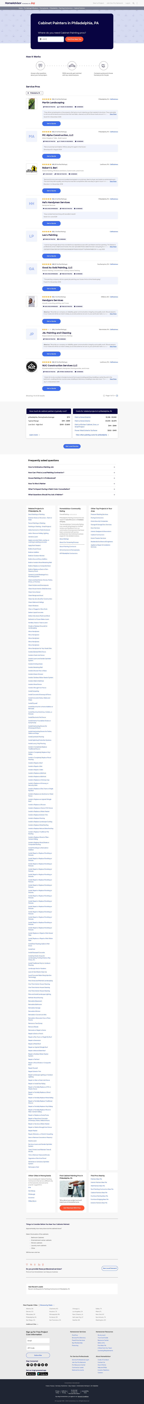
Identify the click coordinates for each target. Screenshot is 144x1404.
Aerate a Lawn (33, 537)
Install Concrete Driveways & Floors (39, 694)
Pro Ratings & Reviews (31, 8)
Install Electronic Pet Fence (37, 717)
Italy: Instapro (72, 1386)
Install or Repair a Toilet (35, 770)
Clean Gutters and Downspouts (38, 585)
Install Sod (31, 949)
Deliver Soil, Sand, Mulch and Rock (39, 616)
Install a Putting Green (35, 664)
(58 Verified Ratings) (60, 164)
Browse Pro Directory (79, 1338)
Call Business (114, 99)
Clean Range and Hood (35, 595)
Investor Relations (103, 1370)
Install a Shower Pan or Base (37, 671)
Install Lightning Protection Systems (39, 740)
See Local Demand (110, 1268)
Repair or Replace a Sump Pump (38, 1115)
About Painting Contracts (68, 546)
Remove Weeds (33, 1027)
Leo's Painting (49, 235)
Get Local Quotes (72, 446)
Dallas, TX (99, 1309)
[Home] (20, 3)
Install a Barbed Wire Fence (37, 652)
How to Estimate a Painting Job (71, 467)
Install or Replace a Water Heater (39, 811)
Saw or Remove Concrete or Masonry (40, 1137)
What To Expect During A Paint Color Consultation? (71, 489)
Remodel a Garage (34, 1008)
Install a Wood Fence (35, 684)
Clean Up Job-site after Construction (40, 599)
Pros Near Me (102, 1345)
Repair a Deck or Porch (35, 1033)
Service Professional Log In (80, 1360)
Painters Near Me (96, 1179)
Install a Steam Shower (35, 674)
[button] (72, 1304)
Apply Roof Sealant (34, 545)
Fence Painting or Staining (36, 523)
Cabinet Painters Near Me (99, 1192)
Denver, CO (29, 1311)
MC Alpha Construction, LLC (57, 135)
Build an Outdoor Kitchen (36, 556)
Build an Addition (33, 552)
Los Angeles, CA (77, 1311)
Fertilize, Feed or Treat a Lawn (38, 623)
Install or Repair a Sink (35, 766)
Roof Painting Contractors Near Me (102, 1189)
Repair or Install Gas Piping (36, 1083)
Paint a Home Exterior (83, 417)
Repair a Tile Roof (33, 1059)
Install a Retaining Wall (35, 667)
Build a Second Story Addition (37, 559)
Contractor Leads (77, 1367)
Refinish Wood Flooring (35, 997)
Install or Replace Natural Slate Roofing (40, 828)
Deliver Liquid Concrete (35, 612)
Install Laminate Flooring (36, 737)
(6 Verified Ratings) (60, 132)
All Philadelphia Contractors (68, 553)
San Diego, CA (30, 1320)
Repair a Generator (34, 1040)
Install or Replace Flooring (36, 818)
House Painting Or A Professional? (71, 478)
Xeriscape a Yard (33, 1167)
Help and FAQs (102, 1367)
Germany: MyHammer (61, 1386)
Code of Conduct (103, 1360)
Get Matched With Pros (72, 1208)
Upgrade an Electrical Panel (37, 1158)
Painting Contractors (66, 8)
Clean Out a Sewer (34, 592)
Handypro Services (52, 300)
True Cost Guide (103, 1338)
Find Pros (75, 1335)
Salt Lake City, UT (77, 1317)
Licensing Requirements (105, 1350)
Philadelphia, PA (34, 93)
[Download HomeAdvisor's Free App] (31, 1374)
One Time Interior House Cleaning (39, 984)
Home (21, 8)
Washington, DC (101, 1320)
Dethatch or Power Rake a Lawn (38, 619)
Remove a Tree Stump (35, 1023)
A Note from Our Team (105, 1348)
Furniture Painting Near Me (99, 1196)
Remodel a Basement (35, 1001)
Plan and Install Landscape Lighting (39, 994)
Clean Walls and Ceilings (36, 602)
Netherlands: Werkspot (83, 1386)
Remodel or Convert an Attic (37, 1015)
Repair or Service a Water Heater (39, 1124)
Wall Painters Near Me (98, 1186)
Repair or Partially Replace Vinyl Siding (40, 1106)
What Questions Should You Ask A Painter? (71, 495)
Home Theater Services (98, 538)
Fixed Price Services (78, 1340)
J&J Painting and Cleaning (56, 333)
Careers (100, 1372)
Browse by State (47, 1305)
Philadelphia (53, 8)
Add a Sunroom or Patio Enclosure (39, 530)
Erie (29, 1187)
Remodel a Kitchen (34, 1011)
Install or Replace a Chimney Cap (38, 780)
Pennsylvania (44, 8)
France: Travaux (50, 1386)
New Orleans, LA (77, 1314)
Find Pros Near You (74, 39)
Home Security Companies (99, 521)
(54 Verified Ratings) (60, 264)
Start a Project (98, 3)
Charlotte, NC (53, 1309)
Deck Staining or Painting (36, 514)
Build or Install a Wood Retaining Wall (40, 562)
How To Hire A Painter (71, 484)
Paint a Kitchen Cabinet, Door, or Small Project (87, 426)
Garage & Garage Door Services (101, 524)
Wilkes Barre (32, 1201)
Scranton (31, 1197)
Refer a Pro (101, 1343)
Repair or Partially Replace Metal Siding (40, 1097)
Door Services (95, 528)
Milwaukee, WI (30, 1314)
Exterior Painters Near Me (99, 1203)
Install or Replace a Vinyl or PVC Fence (40, 808)
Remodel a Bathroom (35, 1004)
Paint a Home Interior (82, 421)
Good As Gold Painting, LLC (57, 267)
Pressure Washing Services (99, 514)
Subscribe (38, 1355)
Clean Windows (33, 606)
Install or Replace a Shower (37, 804)
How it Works (102, 1365)
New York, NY (100, 1314)
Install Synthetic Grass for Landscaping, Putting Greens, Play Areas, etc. (39, 958)
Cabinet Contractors (97, 535)
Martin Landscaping (53, 102)
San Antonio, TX (101, 1317)
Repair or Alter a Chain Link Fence (39, 1080)
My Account (101, 1335)
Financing (75, 1345)
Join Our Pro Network (115, 3)
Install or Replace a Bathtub (37, 773)
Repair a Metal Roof (34, 1044)
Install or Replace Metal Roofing (38, 825)
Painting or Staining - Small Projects (39, 526)
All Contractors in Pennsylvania (70, 550)
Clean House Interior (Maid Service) (39, 589)
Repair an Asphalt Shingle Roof (38, 1047)
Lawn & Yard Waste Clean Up (37, 972)
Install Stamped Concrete (36, 952)
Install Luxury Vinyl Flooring (37, 743)
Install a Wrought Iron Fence (37, 688)
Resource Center (103, 1340)
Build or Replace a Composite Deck (39, 566)
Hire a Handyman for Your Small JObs (40, 648)
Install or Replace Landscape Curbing (40, 821)
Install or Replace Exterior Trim (38, 815)
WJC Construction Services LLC (59, 365)
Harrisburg (31, 1191)
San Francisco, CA (55, 1320)
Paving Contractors (97, 518)
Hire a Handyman (33, 631)
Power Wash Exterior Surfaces (86, 430)
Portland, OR (53, 1317)
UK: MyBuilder (94, 1386)
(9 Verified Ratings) (60, 99)
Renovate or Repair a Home (37, 1030)
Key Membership (77, 1343)
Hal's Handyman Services (56, 202)
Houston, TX (53, 1311)
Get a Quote (51, 124)
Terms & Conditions (83, 1396)
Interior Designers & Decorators (101, 531)
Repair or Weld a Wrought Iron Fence (40, 1127)
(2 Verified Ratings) (60, 329)
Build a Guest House (34, 549)
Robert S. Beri (49, 168)
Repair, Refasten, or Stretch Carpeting (40, 1134)
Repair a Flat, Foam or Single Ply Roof (40, 1037)
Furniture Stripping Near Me (99, 1199)
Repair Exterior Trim (34, 1071)
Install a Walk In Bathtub (36, 681)
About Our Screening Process (69, 542)
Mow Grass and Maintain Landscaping (40, 980)
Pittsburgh (31, 1194)
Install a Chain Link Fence (36, 655)
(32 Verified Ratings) (60, 362)
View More (113, 114)
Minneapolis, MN (54, 1314)
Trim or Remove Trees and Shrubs (39, 1155)
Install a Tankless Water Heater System (40, 677)
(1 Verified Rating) (60, 231)
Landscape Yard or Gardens (37, 968)
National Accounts (78, 1370)
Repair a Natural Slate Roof (37, 1050)
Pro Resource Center (78, 1365)
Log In (128, 3)
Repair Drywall (33, 1068)
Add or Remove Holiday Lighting (38, 533)
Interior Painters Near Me (99, 1182)
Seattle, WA (76, 1320)
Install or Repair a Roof (35, 763)
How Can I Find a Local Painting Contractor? (71, 472)
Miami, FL (98, 1311)
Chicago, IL (76, 1309)
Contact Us (101, 1362)
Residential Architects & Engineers (102, 541)
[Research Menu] (137, 3)
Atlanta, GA (29, 1309)
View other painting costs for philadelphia (92, 435)
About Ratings (64, 539)
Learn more (34, 435)
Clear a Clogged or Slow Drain (37, 609)
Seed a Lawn (32, 1141)
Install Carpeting (33, 691)
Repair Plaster (32, 1130)
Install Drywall (32, 703)
